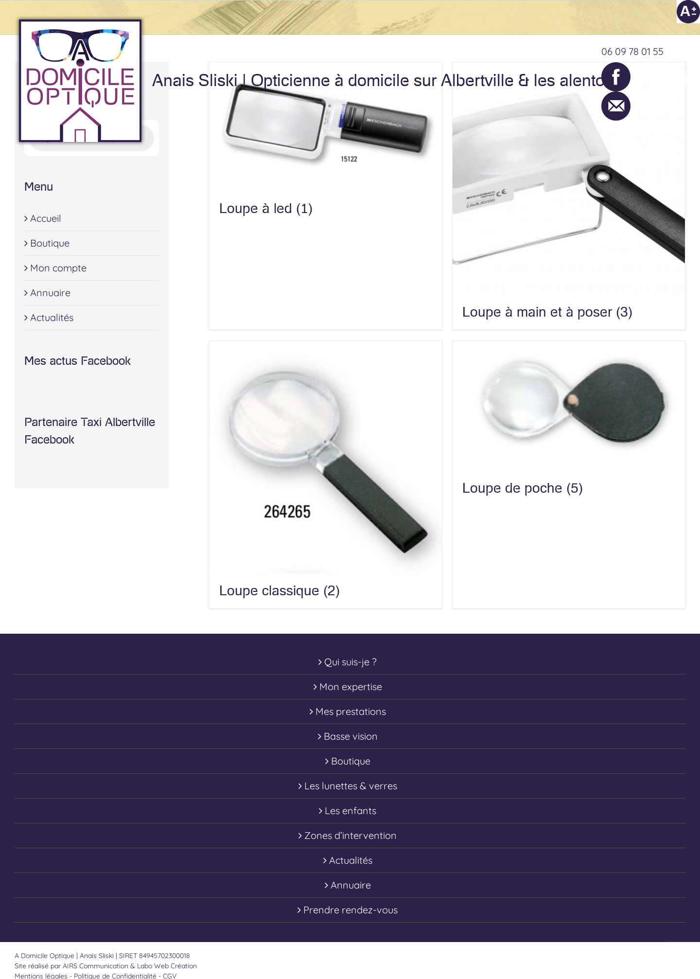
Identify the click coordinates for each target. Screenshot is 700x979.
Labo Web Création (167, 965)
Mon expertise (350, 686)
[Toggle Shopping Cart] (638, 80)
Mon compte (58, 268)
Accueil (45, 218)
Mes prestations (350, 711)
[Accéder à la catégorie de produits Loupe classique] (326, 474)
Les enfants (350, 810)
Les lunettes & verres (350, 786)
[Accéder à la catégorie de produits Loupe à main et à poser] (569, 196)
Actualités (51, 317)
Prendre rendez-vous (350, 910)
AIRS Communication (96, 965)
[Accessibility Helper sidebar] (688, 11)
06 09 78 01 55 (632, 51)
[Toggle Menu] (678, 80)
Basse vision (351, 736)
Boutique (50, 243)
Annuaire (50, 292)
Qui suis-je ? (350, 662)
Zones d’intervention (350, 835)
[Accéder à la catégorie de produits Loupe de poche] (569, 423)
